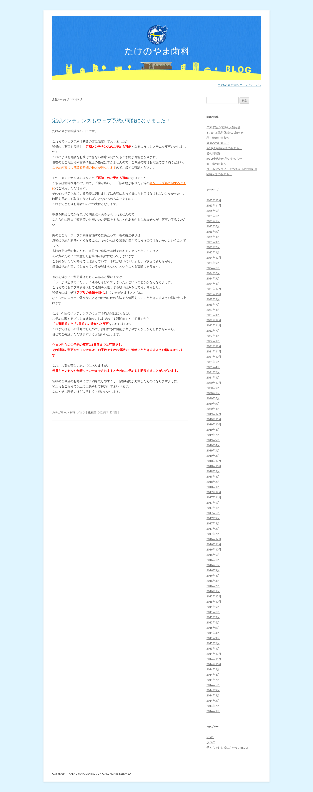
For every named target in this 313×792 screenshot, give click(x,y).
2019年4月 (213, 445)
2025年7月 (213, 221)
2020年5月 (213, 403)
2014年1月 (213, 711)
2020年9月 (213, 388)
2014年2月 (213, 706)
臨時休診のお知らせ (219, 174)
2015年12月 (213, 596)
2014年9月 (213, 669)
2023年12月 (213, 289)
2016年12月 (213, 539)
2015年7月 (213, 617)
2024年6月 (213, 273)
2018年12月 (213, 461)
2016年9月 (213, 555)
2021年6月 (213, 362)
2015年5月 (213, 628)
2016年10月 (213, 549)
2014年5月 (213, 690)
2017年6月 (213, 513)
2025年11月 (213, 205)
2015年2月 (213, 643)
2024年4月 (213, 284)
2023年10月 (213, 294)
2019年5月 (213, 440)
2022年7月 (213, 330)
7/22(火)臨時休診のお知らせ (224, 148)
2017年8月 (213, 508)
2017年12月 (213, 492)
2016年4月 (213, 575)
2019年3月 (213, 450)
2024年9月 (213, 263)
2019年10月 (213, 424)
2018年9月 (213, 471)
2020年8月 (213, 393)
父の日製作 (213, 153)
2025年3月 (213, 242)
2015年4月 (213, 633)
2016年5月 (213, 570)
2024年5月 (213, 278)
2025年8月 (213, 216)
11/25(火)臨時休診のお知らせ (224, 132)
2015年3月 (213, 638)
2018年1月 (213, 487)
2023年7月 (213, 304)
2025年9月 (213, 211)
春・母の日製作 (216, 164)
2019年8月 (213, 430)
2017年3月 (213, 529)
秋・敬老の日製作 (217, 138)
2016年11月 (213, 544)
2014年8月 (213, 674)
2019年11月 (213, 419)
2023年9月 (213, 299)
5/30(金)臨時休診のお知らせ (224, 158)
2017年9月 (213, 502)
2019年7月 (213, 435)
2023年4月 (213, 310)
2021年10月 (213, 357)
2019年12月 (213, 414)
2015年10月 (213, 602)
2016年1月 (213, 591)
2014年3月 (213, 701)
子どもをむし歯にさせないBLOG (227, 747)
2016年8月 (213, 560)
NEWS (71, 412)
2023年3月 (213, 315)
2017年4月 (213, 523)
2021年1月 (213, 377)
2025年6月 (213, 226)
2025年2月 (213, 247)
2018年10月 (213, 466)
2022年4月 (213, 336)
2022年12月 (213, 320)
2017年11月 (213, 497)
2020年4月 (213, 409)
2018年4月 (213, 476)
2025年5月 (213, 231)
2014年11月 (213, 659)
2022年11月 (213, 325)
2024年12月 (213, 258)
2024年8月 (213, 268)
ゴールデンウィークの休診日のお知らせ (231, 169)
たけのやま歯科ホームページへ (239, 85)
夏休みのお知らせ (217, 143)
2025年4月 (213, 237)
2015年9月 (213, 607)
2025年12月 (213, 200)
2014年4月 (213, 695)
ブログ (81, 412)
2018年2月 (213, 482)
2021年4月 (213, 367)
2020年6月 (213, 398)
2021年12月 (213, 346)
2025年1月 (213, 252)
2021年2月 (213, 372)
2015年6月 (213, 622)
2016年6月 (213, 565)
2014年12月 (213, 654)
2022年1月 (213, 341)
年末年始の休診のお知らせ (223, 127)
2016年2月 (213, 586)
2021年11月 (213, 351)
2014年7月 (213, 680)
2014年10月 (213, 664)
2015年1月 (213, 648)
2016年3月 (213, 581)
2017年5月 (213, 518)
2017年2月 (213, 534)
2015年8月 (213, 612)
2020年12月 (213, 383)
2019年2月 (213, 456)
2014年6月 (213, 685)
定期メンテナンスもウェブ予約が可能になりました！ (111, 120)
